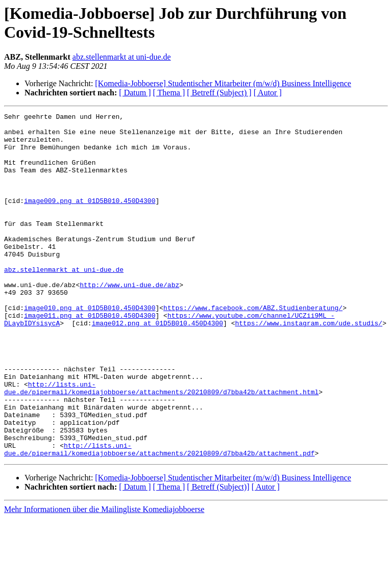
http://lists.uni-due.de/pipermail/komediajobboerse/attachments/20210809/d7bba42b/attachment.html (161, 444)
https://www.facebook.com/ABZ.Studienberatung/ (252, 347)
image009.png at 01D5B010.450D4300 (89, 218)
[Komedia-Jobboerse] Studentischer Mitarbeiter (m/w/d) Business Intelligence (223, 83)
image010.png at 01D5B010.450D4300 (89, 347)
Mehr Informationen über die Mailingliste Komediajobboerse (104, 578)
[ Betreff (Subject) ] (219, 92)
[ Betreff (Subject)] (218, 555)
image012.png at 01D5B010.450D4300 (157, 365)
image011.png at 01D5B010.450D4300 (89, 356)
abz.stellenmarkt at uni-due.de (121, 57)
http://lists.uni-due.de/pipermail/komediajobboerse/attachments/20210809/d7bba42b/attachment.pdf (159, 517)
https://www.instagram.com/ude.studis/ (308, 365)
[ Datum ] (135, 92)
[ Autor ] (268, 92)
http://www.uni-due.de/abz (129, 319)
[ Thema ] (169, 92)
